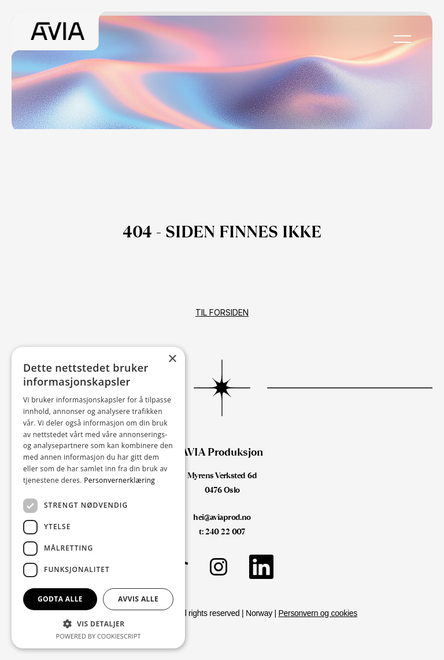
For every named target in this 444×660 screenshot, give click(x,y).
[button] (98, 623)
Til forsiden (222, 312)
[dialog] (98, 497)
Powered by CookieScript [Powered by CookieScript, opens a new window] (98, 636)
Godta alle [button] (60, 599)
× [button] (172, 359)
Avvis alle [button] (138, 599)
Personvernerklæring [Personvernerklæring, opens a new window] (119, 480)
